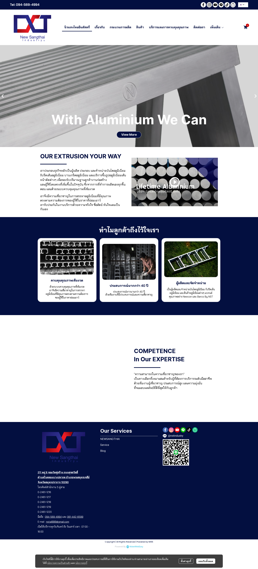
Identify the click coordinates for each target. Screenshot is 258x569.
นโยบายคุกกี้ (81, 562)
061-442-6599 (75, 517)
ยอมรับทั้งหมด (205, 561)
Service (104, 444)
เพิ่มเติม (217, 27)
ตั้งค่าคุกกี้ (186, 561)
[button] (243, 4)
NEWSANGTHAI (110, 439)
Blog (103, 450)
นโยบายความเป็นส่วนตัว (58, 562)
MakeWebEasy (136, 546)
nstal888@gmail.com (57, 521)
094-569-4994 (53, 517)
